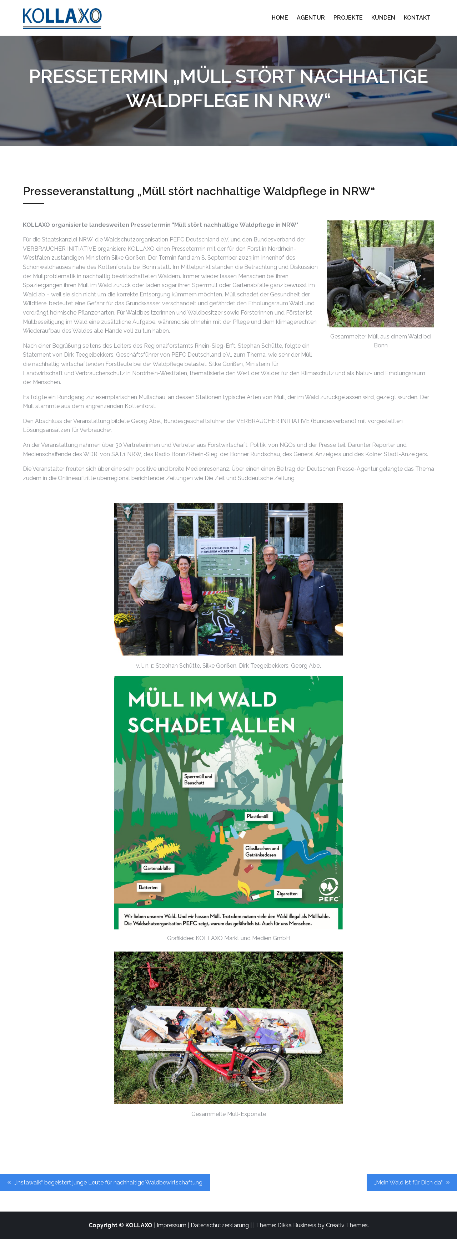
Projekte (348, 17)
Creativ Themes (347, 1225)
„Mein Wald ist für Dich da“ (408, 1182)
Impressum (171, 1225)
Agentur (311, 17)
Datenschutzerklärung (220, 1225)
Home (280, 17)
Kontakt (417, 17)
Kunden (383, 17)
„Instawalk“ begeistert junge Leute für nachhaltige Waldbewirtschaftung (108, 1182)
